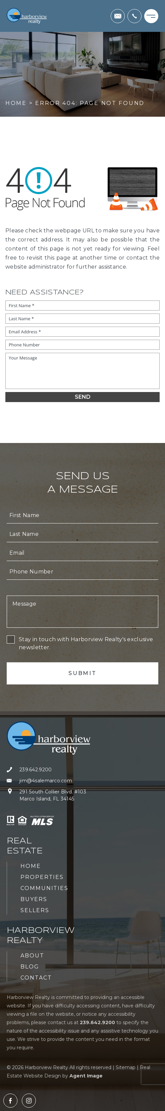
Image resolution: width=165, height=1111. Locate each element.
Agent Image (86, 1076)
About (32, 955)
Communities (44, 888)
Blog (29, 966)
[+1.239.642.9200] (134, 16)
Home (30, 866)
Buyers (33, 899)
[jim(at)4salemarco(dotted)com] (118, 16)
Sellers (34, 910)
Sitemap (125, 1067)
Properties (42, 877)
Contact (36, 978)
